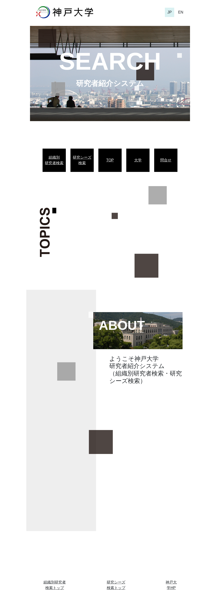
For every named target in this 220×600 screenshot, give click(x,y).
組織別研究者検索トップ (54, 585)
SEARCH (110, 61)
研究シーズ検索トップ (116, 585)
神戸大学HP (171, 585)
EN (180, 12)
